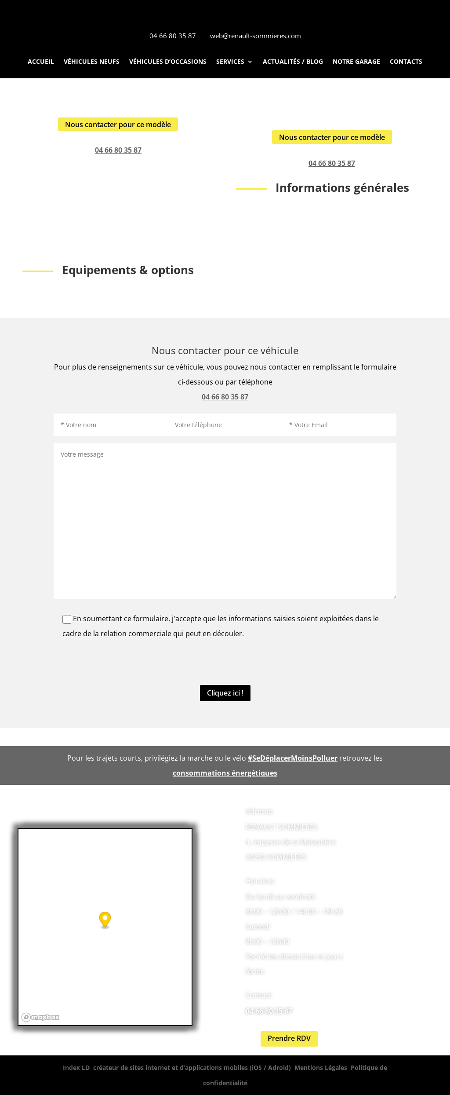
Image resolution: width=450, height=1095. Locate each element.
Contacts (406, 62)
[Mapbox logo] (40, 1017)
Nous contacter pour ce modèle (118, 124)
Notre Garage (356, 62)
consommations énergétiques (225, 773)
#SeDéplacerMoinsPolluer (293, 758)
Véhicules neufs (92, 62)
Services (230, 62)
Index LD (76, 1067)
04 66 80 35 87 (118, 150)
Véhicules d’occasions (168, 62)
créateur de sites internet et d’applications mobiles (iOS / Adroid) (192, 1067)
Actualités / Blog (293, 62)
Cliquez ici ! (225, 693)
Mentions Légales (320, 1067)
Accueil (41, 62)
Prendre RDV (289, 1038)
